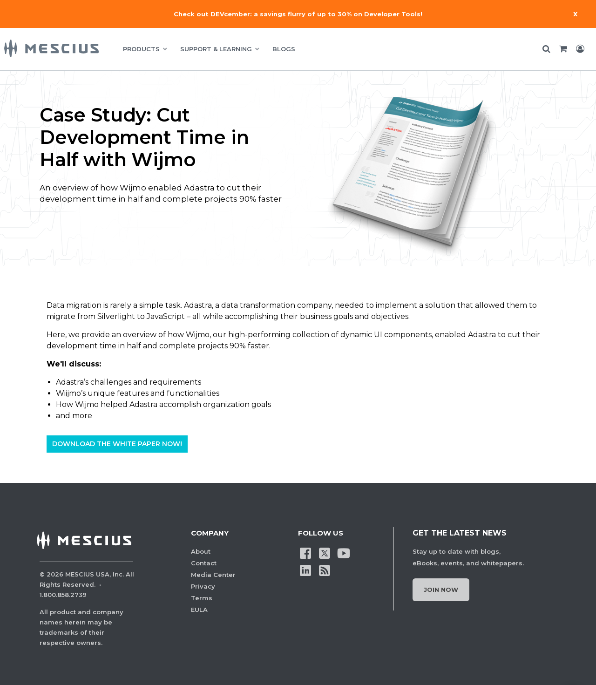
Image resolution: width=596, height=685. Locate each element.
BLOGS (283, 49)
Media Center (213, 574)
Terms (201, 598)
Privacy (203, 586)
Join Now (441, 589)
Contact (204, 563)
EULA (199, 609)
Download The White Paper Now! (117, 444)
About (200, 551)
